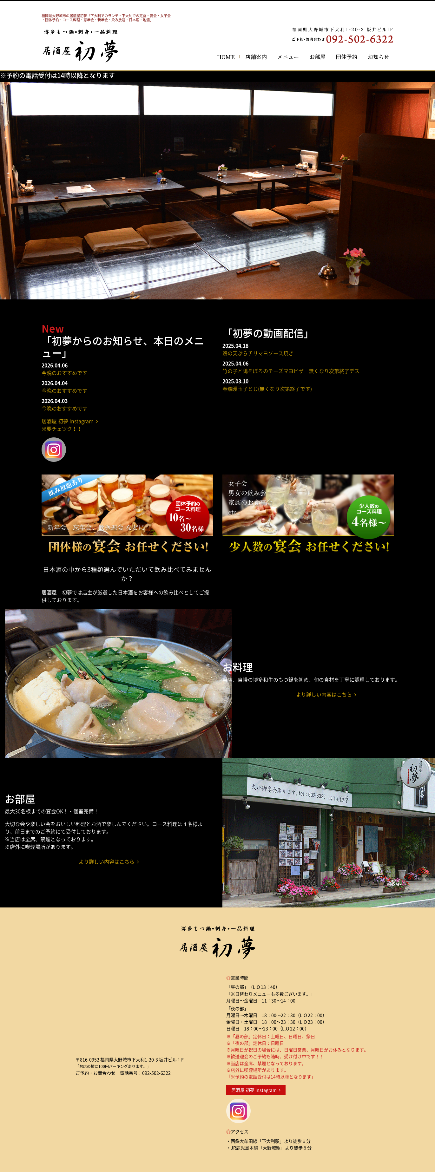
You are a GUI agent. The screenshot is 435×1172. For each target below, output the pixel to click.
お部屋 (317, 57)
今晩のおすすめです (64, 372)
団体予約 (346, 57)
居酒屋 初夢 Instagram (255, 1090)
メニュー (288, 57)
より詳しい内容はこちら (326, 694)
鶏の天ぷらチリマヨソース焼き (257, 353)
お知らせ (378, 57)
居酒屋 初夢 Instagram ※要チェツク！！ (70, 424)
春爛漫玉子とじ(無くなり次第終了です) (267, 388)
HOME (226, 57)
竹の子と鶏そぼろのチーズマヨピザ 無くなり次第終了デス (290, 371)
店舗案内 (256, 57)
